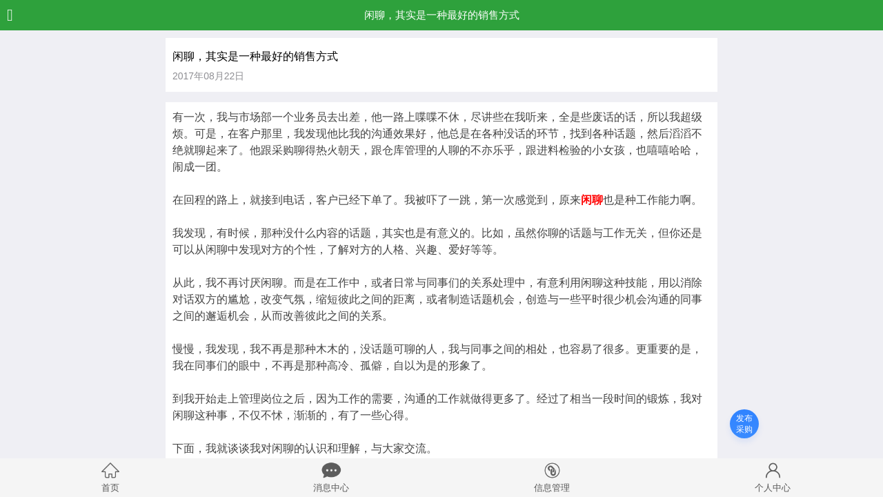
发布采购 (744, 423)
